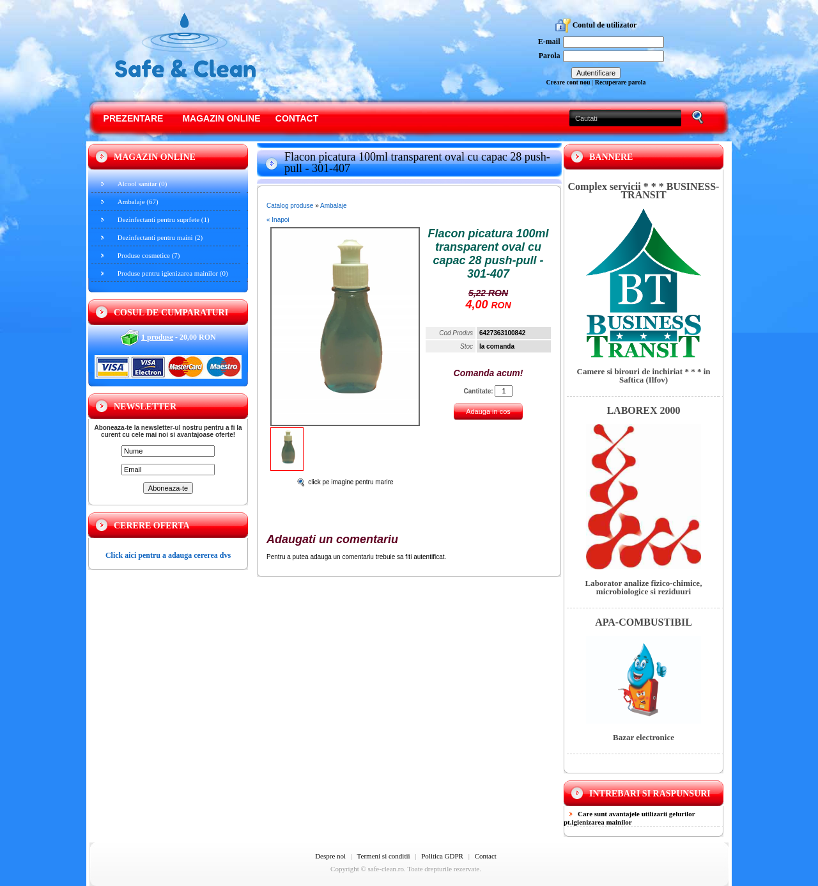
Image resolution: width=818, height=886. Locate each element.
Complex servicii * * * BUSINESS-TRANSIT (644, 190)
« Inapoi (277, 219)
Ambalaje (333, 205)
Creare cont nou (568, 82)
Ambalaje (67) (138, 201)
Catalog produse (289, 205)
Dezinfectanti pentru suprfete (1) (164, 219)
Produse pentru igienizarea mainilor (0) (173, 273)
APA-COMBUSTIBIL (643, 622)
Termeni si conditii (383, 856)
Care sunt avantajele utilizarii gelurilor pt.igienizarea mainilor (629, 818)
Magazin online (221, 118)
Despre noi (330, 856)
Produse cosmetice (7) (149, 255)
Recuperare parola (620, 82)
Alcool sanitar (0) (142, 183)
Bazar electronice (643, 737)
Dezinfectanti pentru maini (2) (160, 237)
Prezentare (134, 118)
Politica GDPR (442, 856)
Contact (296, 118)
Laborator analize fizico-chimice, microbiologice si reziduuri (643, 587)
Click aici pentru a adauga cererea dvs (168, 555)
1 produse (157, 337)
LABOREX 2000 (643, 410)
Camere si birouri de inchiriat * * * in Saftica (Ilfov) (644, 375)
